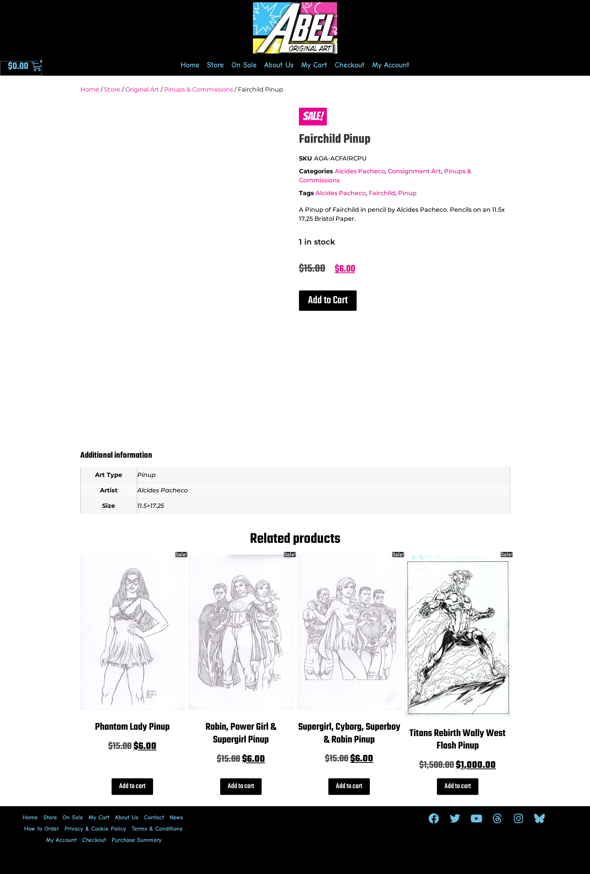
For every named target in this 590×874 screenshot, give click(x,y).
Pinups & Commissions (198, 89)
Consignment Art (414, 171)
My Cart (314, 65)
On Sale (244, 65)
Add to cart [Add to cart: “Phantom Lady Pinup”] (132, 786)
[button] (328, 300)
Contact (154, 817)
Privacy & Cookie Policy (95, 828)
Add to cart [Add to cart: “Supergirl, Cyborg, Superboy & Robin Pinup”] (349, 786)
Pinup (407, 193)
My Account (390, 65)
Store (215, 65)
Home (190, 65)
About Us (279, 65)
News (176, 817)
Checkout (350, 65)
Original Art (142, 89)
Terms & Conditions (157, 828)
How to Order (41, 828)
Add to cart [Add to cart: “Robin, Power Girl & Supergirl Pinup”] (241, 786)
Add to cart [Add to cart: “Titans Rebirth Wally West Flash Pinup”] (457, 786)
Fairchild (382, 193)
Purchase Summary (136, 840)
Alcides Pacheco (360, 171)
